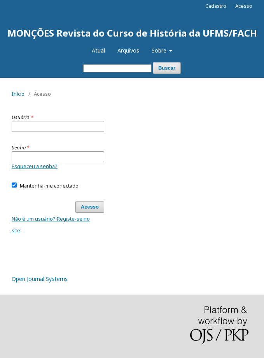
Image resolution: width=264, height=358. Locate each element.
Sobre (160, 50)
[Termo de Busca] (117, 68)
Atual (98, 50)
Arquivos (128, 50)
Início (18, 93)
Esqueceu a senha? (35, 166)
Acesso (243, 5)
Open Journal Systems (40, 279)
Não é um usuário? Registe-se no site (51, 224)
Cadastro (215, 5)
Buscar (166, 68)
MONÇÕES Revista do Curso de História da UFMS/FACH (132, 32)
